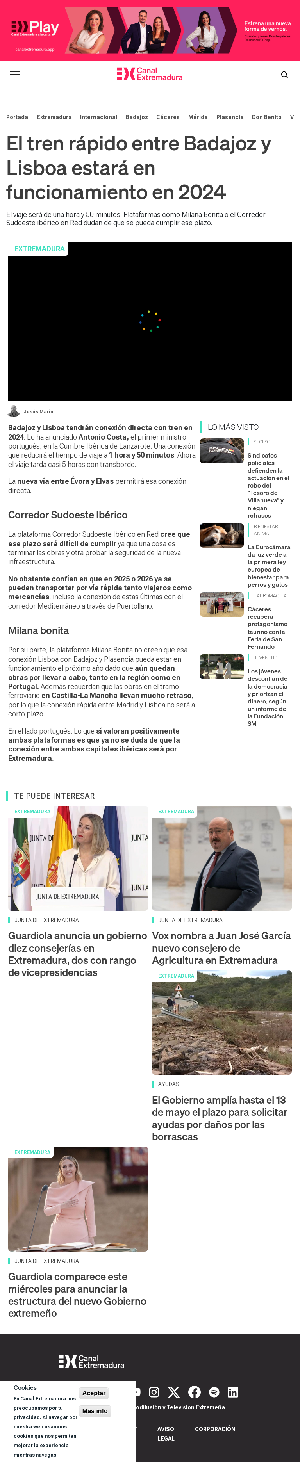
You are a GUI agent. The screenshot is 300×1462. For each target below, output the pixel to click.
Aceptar (94, 1393)
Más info (95, 1411)
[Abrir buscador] (284, 74)
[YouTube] (136, 1391)
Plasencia (230, 117)
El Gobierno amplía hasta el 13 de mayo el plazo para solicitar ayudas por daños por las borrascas (220, 1118)
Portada (17, 117)
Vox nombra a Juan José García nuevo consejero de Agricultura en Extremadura (221, 948)
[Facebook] (195, 1391)
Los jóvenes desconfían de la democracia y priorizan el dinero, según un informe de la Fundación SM (268, 697)
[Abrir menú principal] (14, 74)
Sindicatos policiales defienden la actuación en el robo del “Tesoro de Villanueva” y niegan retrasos (268, 485)
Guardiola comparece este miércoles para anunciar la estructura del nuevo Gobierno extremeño (77, 1294)
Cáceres (168, 117)
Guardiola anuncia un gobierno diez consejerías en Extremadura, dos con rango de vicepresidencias (77, 954)
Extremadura (54, 117)
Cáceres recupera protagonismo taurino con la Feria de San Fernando (268, 628)
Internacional (98, 117)
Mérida (198, 117)
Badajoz (137, 117)
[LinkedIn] (233, 1391)
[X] (175, 1391)
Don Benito (267, 117)
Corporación (215, 1429)
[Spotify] (215, 1391)
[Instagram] (155, 1391)
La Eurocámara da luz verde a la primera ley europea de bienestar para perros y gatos (269, 565)
